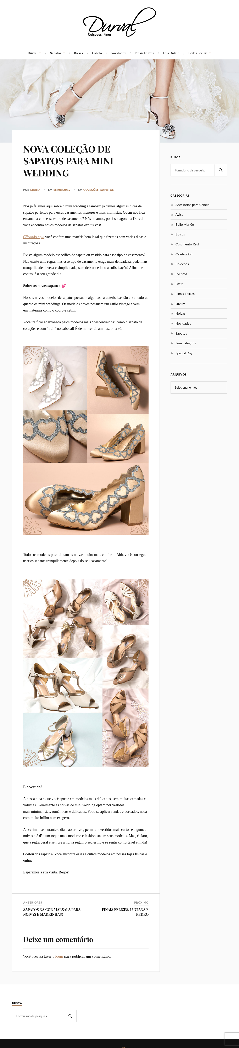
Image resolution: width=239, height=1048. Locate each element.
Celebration (184, 254)
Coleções (91, 189)
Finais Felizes (144, 53)
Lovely (180, 303)
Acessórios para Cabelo (193, 205)
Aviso (180, 214)
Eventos (181, 274)
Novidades (118, 53)
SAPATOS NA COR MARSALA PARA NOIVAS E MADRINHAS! (51, 911)
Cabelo (97, 53)
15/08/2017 (62, 189)
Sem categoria (186, 343)
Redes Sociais (197, 53)
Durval (32, 53)
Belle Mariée (185, 224)
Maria (35, 189)
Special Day (184, 353)
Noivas (180, 313)
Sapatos (55, 53)
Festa (179, 284)
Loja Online (171, 53)
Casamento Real (187, 244)
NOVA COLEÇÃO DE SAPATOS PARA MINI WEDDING (68, 161)
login (59, 956)
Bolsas (78, 53)
